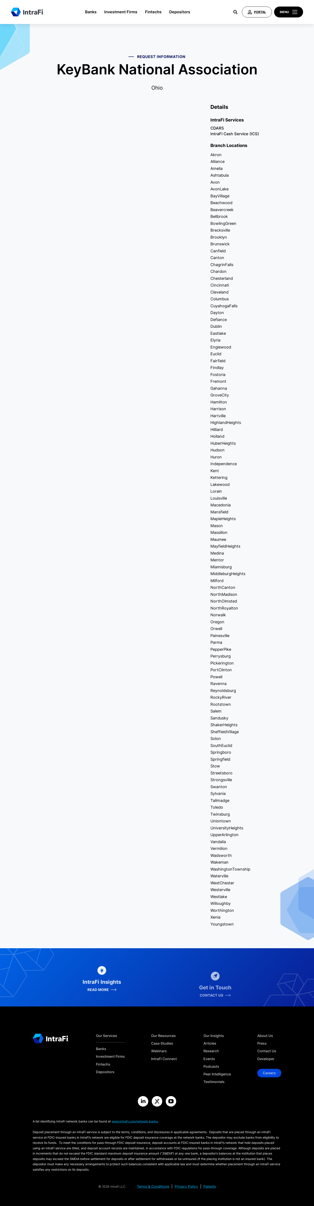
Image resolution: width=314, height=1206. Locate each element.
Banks (91, 12)
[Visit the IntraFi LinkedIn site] (143, 1101)
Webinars (159, 1051)
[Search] (235, 12)
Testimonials (214, 1082)
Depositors (179, 12)
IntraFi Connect (164, 1059)
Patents (209, 1186)
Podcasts (211, 1066)
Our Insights (213, 1036)
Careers (269, 1073)
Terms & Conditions (153, 1186)
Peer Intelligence (217, 1074)
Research (211, 1051)
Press (262, 1043)
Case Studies (162, 1043)
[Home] (27, 12)
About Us (265, 1036)
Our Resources (163, 1036)
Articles (209, 1043)
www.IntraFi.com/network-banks (135, 1121)
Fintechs (153, 12)
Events (209, 1059)
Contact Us (266, 1051)
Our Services (106, 1036)
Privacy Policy (186, 1186)
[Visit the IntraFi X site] (157, 1101)
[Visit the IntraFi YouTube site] (171, 1101)
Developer (265, 1059)
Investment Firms (120, 12)
